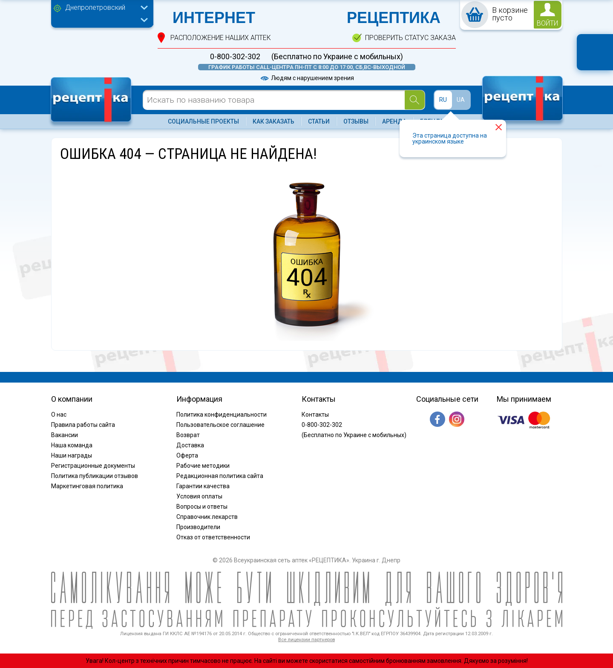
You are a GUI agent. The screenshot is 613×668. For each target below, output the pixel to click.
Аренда (394, 121)
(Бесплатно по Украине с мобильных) (337, 56)
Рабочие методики (203, 465)
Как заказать (273, 121)
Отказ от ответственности (213, 537)
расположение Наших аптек (220, 38)
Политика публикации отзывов (94, 475)
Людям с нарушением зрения (306, 78)
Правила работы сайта (83, 424)
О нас (58, 414)
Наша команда (71, 445)
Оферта (187, 455)
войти (547, 23)
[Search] (415, 99)
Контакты (315, 414)
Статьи (319, 121)
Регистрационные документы (93, 465)
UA (461, 99)
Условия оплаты (199, 496)
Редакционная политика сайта (219, 475)
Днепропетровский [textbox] (95, 7)
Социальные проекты (203, 121)
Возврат (188, 435)
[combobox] (104, 8)
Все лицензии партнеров (306, 639)
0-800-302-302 (235, 56)
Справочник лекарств (207, 516)
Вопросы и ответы (201, 506)
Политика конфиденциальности (221, 414)
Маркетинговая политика (87, 486)
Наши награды (71, 455)
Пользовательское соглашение (220, 424)
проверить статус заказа (410, 38)
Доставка (190, 445)
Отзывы (355, 121)
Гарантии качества (203, 486)
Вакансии (64, 435)
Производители (198, 527)
